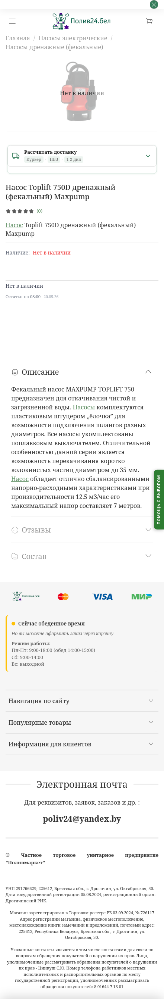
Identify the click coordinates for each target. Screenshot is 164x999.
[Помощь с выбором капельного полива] (159, 499)
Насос (14, 225)
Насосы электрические (73, 38)
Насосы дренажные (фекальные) (54, 47)
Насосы (84, 407)
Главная (18, 38)
